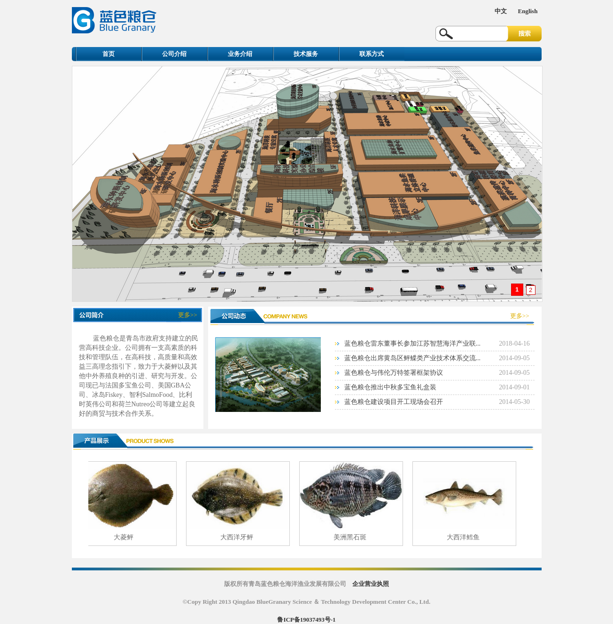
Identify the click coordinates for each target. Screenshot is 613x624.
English (528, 11)
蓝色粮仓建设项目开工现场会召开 (393, 401)
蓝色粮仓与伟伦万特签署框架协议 (393, 372)
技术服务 (306, 53)
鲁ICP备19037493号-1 (306, 619)
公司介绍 (174, 53)
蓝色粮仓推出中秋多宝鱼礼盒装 (390, 387)
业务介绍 (240, 53)
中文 (501, 11)
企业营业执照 (370, 583)
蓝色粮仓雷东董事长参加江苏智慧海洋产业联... (412, 343)
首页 (108, 53)
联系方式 (371, 53)
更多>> (187, 314)
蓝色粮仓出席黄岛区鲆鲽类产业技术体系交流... (412, 358)
